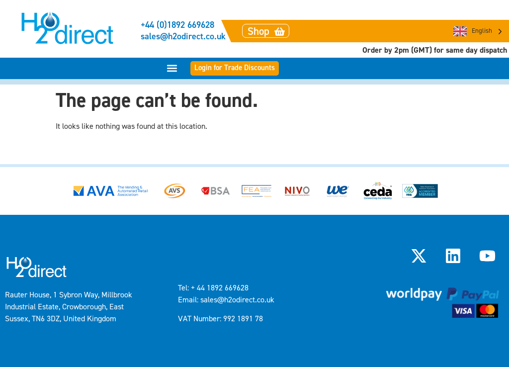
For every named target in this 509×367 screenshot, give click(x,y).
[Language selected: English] (477, 31)
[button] (172, 68)
